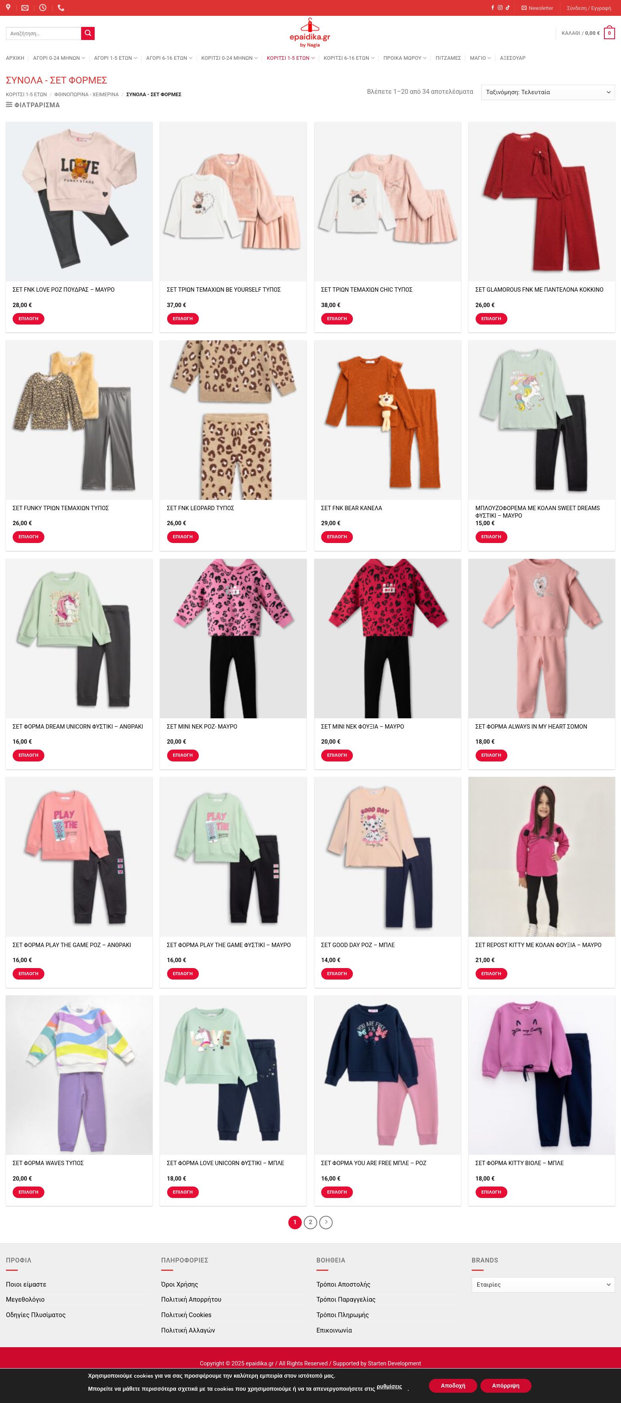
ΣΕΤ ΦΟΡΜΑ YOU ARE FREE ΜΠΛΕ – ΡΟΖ (374, 1163)
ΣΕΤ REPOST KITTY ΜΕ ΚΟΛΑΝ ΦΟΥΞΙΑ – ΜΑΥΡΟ (539, 945)
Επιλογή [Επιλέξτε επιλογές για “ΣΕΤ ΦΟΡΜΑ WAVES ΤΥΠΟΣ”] (28, 1192)
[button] (537, 8)
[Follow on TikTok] (507, 8)
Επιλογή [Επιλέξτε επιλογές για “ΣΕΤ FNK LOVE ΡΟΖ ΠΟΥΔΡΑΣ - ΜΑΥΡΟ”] (28, 318)
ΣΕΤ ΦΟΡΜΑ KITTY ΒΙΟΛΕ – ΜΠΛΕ (520, 1163)
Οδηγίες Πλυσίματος (36, 1315)
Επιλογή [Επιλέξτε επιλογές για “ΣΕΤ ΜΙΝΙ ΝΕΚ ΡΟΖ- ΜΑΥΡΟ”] (182, 755)
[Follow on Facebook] (492, 8)
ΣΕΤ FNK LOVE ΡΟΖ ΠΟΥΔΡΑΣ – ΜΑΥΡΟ (63, 290)
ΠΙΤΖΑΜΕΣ (448, 58)
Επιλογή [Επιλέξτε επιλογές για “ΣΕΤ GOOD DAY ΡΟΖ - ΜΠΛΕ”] (337, 973)
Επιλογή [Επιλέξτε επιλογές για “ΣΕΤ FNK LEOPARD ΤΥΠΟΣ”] (182, 536)
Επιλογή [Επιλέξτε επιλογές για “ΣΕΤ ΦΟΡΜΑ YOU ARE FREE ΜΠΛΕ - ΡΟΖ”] (337, 1192)
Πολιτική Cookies (186, 1315)
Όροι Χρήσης (179, 1284)
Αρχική (15, 58)
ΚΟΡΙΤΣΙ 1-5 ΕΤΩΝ (291, 58)
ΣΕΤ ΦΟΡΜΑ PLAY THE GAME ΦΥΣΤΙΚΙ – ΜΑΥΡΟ (229, 945)
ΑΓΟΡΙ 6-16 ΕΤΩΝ (169, 58)
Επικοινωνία (334, 1330)
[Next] (326, 1222)
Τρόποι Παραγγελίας (345, 1299)
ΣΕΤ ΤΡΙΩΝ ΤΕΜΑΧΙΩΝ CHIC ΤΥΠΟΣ (367, 290)
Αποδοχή (453, 1386)
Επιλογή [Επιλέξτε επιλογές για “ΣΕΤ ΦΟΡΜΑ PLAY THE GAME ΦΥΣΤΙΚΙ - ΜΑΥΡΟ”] (182, 973)
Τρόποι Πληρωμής (342, 1315)
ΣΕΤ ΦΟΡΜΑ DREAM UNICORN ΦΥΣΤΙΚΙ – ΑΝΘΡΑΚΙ (78, 726)
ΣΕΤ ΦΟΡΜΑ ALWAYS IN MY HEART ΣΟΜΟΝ (531, 726)
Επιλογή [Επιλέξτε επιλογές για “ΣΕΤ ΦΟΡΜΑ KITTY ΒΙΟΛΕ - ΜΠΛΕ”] (491, 1192)
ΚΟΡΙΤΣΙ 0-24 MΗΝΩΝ (229, 58)
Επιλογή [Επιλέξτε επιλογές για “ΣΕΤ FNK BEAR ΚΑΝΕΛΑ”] (337, 536)
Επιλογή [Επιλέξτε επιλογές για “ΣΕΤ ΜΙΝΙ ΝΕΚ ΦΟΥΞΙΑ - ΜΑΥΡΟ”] (337, 755)
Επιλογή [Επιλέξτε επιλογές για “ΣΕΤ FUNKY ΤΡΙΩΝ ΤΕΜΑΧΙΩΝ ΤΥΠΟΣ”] (28, 536)
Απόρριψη (506, 1386)
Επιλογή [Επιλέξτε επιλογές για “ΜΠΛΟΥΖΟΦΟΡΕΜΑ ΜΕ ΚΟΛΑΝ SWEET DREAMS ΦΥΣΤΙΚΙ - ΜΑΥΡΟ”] (491, 536)
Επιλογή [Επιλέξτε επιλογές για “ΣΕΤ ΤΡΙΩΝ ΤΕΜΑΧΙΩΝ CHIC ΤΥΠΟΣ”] (337, 318)
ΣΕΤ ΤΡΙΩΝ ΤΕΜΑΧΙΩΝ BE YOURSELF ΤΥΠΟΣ (224, 290)
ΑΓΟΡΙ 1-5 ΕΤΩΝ (115, 58)
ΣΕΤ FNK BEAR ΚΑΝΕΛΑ (351, 508)
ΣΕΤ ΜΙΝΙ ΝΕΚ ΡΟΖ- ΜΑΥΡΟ (202, 726)
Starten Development (394, 1363)
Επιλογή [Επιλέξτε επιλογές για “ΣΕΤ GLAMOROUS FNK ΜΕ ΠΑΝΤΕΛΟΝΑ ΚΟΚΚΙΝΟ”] (491, 318)
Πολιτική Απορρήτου (191, 1299)
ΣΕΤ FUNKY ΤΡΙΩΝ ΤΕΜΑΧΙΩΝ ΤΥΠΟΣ (61, 508)
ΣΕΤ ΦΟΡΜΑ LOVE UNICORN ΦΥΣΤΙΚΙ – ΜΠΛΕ (225, 1163)
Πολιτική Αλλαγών (188, 1330)
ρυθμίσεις (389, 1386)
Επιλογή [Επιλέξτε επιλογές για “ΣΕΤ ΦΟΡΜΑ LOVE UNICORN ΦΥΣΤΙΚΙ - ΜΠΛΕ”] (182, 1192)
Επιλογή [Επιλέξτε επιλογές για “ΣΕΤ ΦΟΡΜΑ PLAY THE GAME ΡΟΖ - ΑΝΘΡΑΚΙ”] (28, 973)
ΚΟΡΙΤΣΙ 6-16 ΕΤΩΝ (349, 58)
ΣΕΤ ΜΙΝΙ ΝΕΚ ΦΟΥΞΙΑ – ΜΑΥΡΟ (362, 726)
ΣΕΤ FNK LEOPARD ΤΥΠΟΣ (200, 508)
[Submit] (88, 33)
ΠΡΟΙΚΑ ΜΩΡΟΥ (405, 58)
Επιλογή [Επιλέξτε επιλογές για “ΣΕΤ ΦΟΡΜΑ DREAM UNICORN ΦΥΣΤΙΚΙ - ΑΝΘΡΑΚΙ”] (28, 755)
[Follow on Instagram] (500, 8)
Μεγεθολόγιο (25, 1299)
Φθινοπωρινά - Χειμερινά (87, 94)
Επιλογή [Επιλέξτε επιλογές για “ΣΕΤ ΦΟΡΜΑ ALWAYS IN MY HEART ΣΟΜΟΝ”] (491, 755)
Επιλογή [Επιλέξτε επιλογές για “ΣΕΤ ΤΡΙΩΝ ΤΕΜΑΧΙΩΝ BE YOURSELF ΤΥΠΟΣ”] (182, 318)
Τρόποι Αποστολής (343, 1284)
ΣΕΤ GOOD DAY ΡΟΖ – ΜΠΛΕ (358, 945)
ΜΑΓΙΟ (480, 58)
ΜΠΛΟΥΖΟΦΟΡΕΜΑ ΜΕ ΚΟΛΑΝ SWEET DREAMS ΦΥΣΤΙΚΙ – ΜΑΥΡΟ (538, 512)
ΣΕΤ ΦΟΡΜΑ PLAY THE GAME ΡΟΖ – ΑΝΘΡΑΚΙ (72, 945)
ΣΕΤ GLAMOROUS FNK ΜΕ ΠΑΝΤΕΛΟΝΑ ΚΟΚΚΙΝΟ (540, 290)
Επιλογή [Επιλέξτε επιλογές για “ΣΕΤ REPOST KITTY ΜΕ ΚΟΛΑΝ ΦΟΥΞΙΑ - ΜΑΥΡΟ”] (491, 973)
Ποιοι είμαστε (26, 1284)
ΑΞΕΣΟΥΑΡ (513, 58)
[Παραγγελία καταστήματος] (548, 92)
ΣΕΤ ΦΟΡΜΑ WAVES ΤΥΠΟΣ (48, 1163)
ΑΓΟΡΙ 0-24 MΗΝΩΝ (59, 58)
